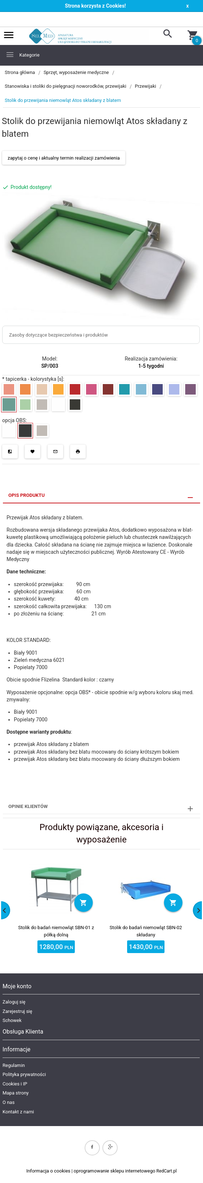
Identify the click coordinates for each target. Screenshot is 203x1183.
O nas (9, 1102)
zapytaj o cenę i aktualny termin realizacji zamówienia (64, 158)
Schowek (12, 1020)
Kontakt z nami (18, 1111)
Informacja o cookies (48, 1171)
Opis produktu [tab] (26, 495)
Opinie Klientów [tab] (28, 806)
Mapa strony (16, 1093)
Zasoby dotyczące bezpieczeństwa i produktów (58, 335)
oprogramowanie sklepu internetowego (114, 1171)
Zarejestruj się (17, 1011)
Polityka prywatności (24, 1074)
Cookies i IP (15, 1084)
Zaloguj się (14, 1002)
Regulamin (14, 1065)
